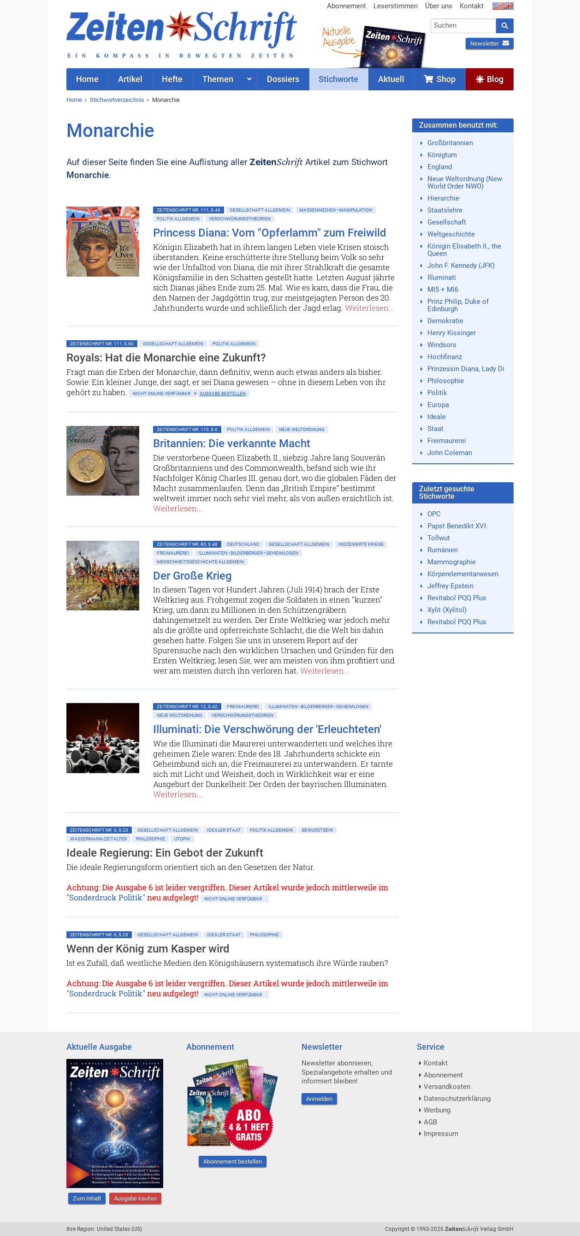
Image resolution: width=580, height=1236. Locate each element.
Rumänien (442, 550)
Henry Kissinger (451, 333)
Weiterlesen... (369, 307)
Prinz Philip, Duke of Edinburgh (458, 305)
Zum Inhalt (87, 1198)
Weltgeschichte (451, 234)
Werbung (437, 1110)
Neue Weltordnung (302, 429)
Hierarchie (443, 198)
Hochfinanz (444, 357)
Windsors (441, 345)
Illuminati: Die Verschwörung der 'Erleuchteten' (267, 729)
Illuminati (441, 277)
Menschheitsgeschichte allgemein (200, 561)
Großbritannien (450, 143)
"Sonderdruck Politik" (105, 897)
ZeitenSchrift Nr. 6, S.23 (99, 830)
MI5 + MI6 (442, 289)
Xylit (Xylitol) (447, 610)
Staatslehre (444, 210)
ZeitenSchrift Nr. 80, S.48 (187, 544)
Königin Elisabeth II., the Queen (464, 250)
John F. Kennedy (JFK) (461, 265)
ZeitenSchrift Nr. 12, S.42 (187, 706)
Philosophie (150, 838)
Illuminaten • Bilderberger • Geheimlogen (248, 553)
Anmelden (319, 1098)
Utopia (182, 838)
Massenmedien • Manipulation (335, 210)
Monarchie (166, 99)
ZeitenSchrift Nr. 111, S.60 (102, 343)
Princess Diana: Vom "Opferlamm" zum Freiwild (269, 232)
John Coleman (449, 453)
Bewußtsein (317, 830)
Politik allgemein (178, 218)
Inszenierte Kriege (361, 544)
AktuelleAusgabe (338, 35)
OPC (434, 514)
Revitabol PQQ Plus (456, 598)
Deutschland (243, 544)
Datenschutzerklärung (457, 1098)
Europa (438, 405)
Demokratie (445, 321)
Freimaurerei (173, 553)
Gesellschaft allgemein (260, 210)
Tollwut (438, 538)
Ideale (436, 417)
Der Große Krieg (192, 575)
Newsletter (489, 43)
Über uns (438, 6)
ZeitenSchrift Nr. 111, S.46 (188, 210)
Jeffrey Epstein (450, 586)
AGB (430, 1122)
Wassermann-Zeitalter (98, 838)
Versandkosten (447, 1086)
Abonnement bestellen (232, 1161)
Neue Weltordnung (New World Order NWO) (464, 182)
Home (74, 99)
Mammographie (451, 562)
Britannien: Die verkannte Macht (231, 443)
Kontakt (472, 6)
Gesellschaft (446, 222)
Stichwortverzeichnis (117, 99)
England (439, 167)
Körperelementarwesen (462, 574)
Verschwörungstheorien (240, 218)
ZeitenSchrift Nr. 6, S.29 (99, 934)
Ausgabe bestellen (223, 393)
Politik (437, 393)
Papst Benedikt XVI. (457, 526)
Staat (435, 429)
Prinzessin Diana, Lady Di (465, 369)
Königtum (442, 155)
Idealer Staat (224, 830)
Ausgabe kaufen (135, 1198)
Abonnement (346, 6)
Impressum (441, 1134)
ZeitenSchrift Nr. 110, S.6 (187, 429)
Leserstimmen (395, 6)
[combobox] (464, 25)
